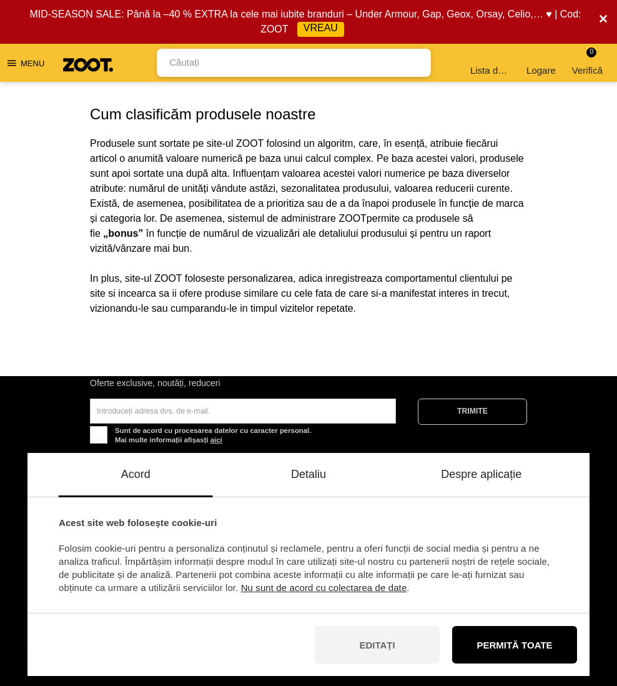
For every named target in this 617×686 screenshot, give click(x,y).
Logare (541, 63)
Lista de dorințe (491, 63)
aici (216, 440)
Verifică (587, 61)
